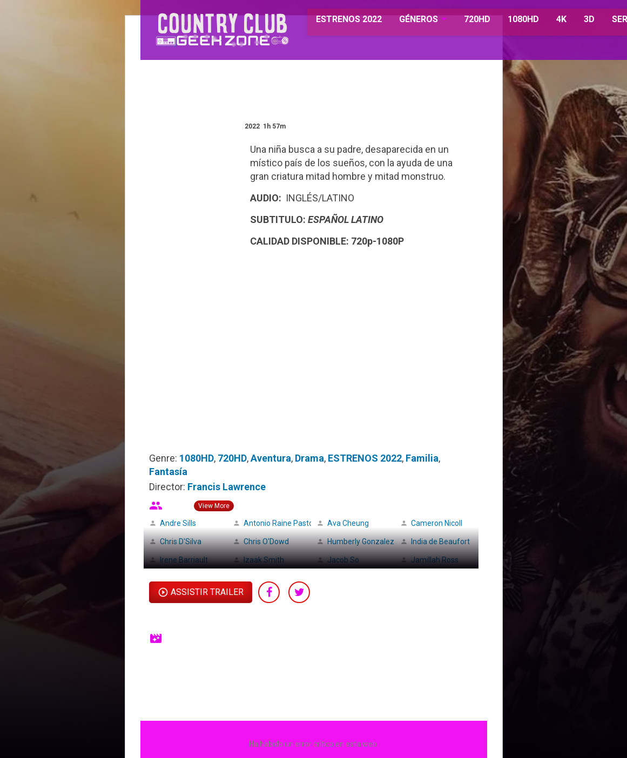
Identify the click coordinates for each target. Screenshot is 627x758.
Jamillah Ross (435, 560)
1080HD (511, 21)
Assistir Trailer (207, 592)
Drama (309, 458)
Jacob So (343, 560)
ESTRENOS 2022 (337, 21)
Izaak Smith (264, 560)
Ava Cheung (348, 523)
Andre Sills (178, 523)
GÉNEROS (406, 21)
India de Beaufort (440, 541)
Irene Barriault (184, 560)
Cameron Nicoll (436, 523)
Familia (422, 458)
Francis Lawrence (226, 486)
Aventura (271, 458)
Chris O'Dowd (266, 541)
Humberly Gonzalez (360, 541)
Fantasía (168, 471)
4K (549, 21)
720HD (464, 21)
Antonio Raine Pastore (282, 523)
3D (576, 21)
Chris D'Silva (180, 541)
